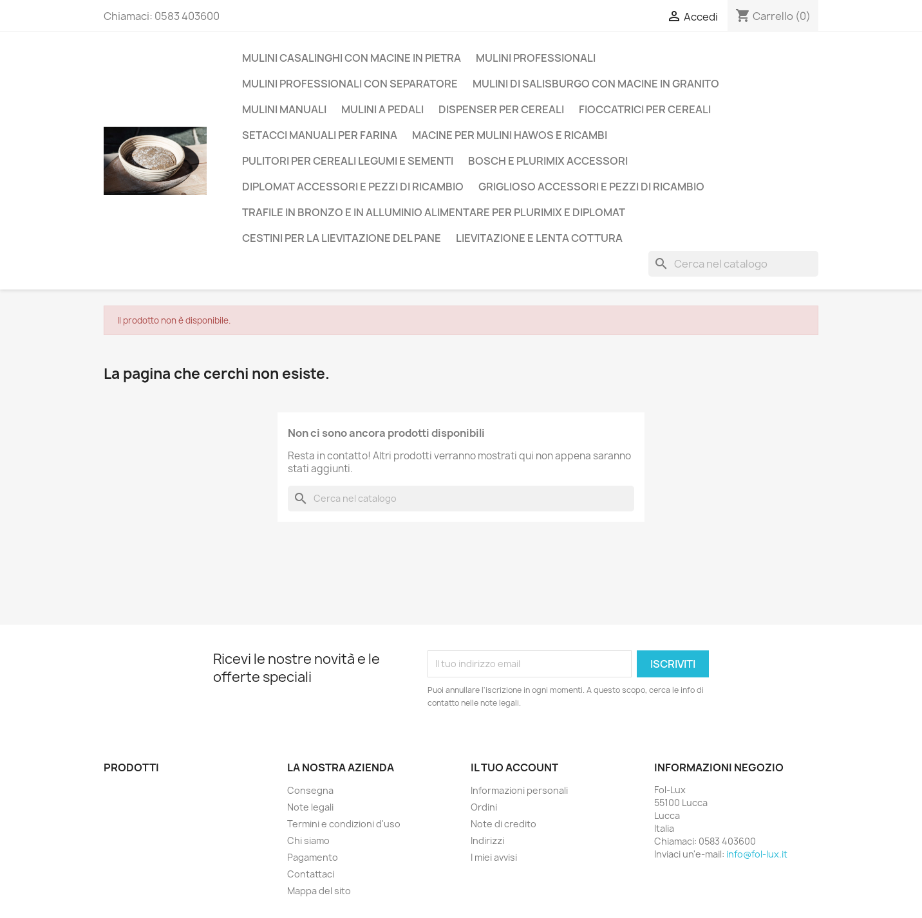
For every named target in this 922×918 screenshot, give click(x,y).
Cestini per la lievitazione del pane (341, 238)
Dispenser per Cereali (501, 109)
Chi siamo (308, 840)
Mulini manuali (284, 109)
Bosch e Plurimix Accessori (548, 161)
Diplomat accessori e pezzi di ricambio (353, 186)
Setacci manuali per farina (319, 135)
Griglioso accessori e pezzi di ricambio (591, 186)
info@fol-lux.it (756, 854)
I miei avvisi (494, 857)
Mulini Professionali (536, 58)
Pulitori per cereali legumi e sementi (347, 161)
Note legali (310, 807)
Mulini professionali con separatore (350, 84)
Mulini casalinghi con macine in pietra (351, 58)
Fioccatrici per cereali (645, 109)
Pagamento (312, 857)
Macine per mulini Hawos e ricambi (509, 135)
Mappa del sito (319, 891)
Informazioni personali (519, 790)
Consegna (310, 790)
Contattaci (310, 874)
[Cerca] (733, 264)
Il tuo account (514, 767)
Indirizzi (487, 840)
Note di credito (503, 824)
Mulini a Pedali (382, 109)
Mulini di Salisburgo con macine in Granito (596, 84)
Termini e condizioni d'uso (343, 824)
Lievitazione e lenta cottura (539, 238)
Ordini (484, 807)
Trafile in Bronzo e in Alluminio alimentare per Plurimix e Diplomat (433, 212)
